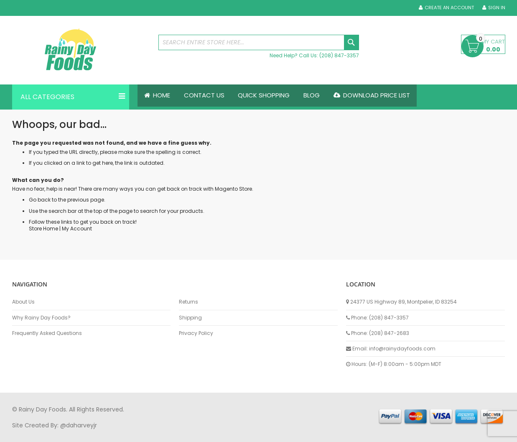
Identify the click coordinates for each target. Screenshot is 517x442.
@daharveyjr (78, 425)
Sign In (496, 8)
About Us (23, 302)
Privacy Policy (196, 333)
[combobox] (259, 42)
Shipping (190, 317)
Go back (40, 200)
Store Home (43, 228)
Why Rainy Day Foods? (41, 317)
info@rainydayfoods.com (402, 348)
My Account (77, 228)
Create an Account (449, 8)
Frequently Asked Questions (47, 333)
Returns (188, 302)
